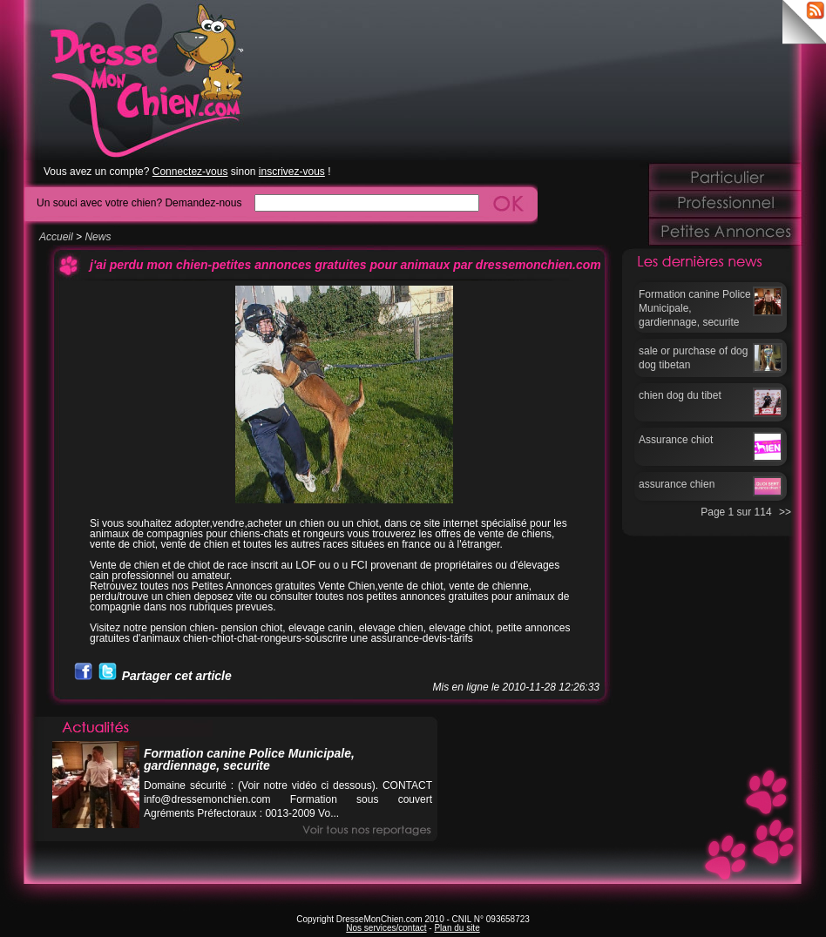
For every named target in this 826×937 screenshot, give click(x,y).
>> (785, 512)
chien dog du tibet (680, 395)
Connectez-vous (190, 171)
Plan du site (456, 928)
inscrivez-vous (292, 171)
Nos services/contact (386, 928)
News (98, 237)
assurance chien (676, 484)
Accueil (56, 237)
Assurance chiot (676, 440)
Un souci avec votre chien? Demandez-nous (139, 202)
